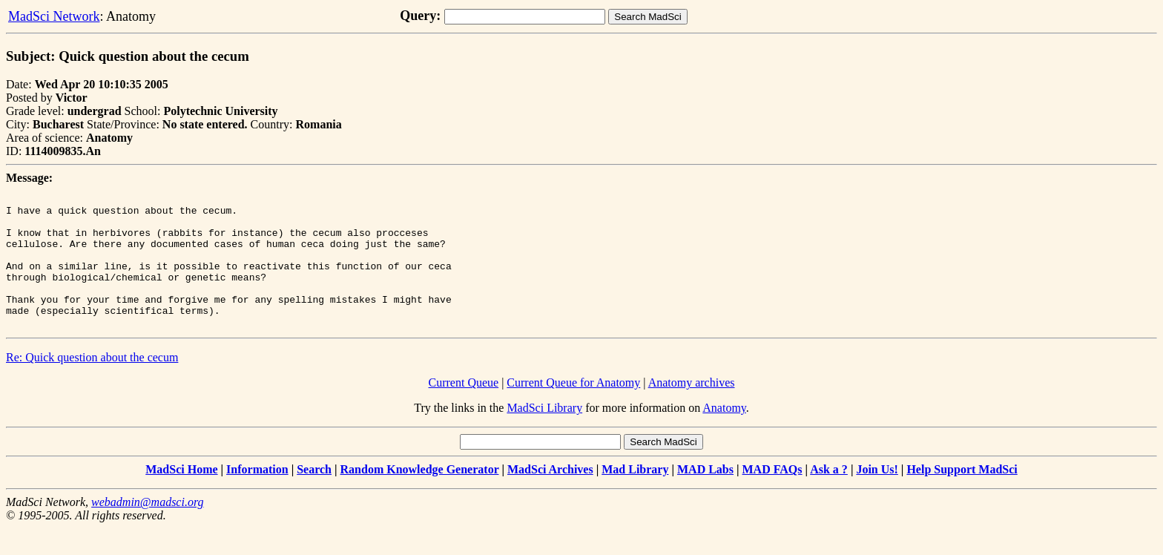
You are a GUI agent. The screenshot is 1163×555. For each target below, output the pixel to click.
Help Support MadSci (961, 496)
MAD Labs (705, 496)
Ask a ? (829, 496)
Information (257, 496)
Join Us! (876, 496)
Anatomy (724, 434)
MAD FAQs (772, 496)
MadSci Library (544, 434)
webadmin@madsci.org (147, 528)
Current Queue (464, 409)
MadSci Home (181, 496)
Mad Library (635, 496)
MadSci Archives (550, 496)
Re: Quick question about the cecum (92, 384)
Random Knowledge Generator (419, 496)
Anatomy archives (691, 409)
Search (314, 496)
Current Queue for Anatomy (573, 409)
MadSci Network (53, 16)
